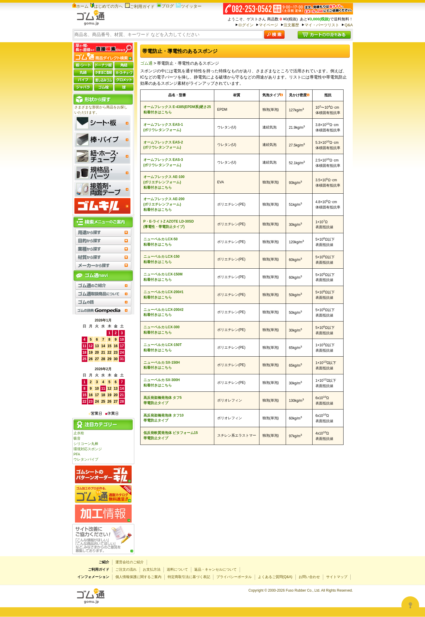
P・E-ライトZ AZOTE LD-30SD (168, 221)
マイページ (268, 25)
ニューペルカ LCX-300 (161, 327)
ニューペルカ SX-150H (161, 362)
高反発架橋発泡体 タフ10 (163, 415)
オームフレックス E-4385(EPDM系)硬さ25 (177, 107)
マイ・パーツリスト (322, 25)
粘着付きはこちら (157, 112)
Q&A (348, 25)
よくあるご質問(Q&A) (275, 577)
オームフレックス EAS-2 (163, 142)
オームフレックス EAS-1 (163, 125)
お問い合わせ (309, 577)
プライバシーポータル (234, 577)
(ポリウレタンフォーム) (162, 130)
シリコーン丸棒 (85, 444)
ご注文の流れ (126, 569)
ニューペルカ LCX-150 (161, 256)
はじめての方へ (106, 6)
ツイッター (189, 6)
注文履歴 (291, 25)
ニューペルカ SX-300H (161, 380)
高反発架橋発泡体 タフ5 (162, 398)
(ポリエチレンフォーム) (162, 182)
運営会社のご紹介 (129, 562)
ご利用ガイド (140, 6)
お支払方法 (152, 569)
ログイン (246, 25)
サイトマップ (336, 577)
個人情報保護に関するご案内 (138, 577)
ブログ (165, 6)
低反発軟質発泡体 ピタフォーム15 (170, 433)
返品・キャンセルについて (215, 569)
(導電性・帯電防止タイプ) (164, 227)
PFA (76, 454)
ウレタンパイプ (85, 459)
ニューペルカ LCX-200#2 (163, 310)
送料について (177, 569)
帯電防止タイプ (155, 403)
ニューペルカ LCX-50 (160, 239)
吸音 (77, 438)
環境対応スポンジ (87, 449)
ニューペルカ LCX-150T (162, 345)
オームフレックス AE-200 (164, 199)
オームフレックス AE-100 (164, 177)
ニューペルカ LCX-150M (163, 274)
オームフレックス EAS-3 (163, 160)
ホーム (80, 6)
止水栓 (78, 433)
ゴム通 (146, 63)
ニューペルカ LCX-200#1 (163, 292)
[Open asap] (410, 605)
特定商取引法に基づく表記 (189, 577)
